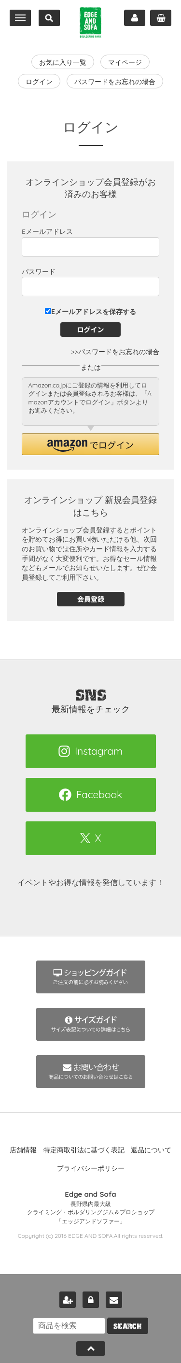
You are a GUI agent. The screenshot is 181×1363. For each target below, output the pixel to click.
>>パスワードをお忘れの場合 (115, 351)
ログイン (39, 81)
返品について (151, 1150)
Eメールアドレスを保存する (90, 311)
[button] (90, 444)
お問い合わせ (114, 1299)
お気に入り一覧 (62, 62)
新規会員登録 (67, 1299)
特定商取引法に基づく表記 (84, 1150)
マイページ (134, 18)
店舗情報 (23, 1150)
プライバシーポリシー (91, 1168)
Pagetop (90, 1348)
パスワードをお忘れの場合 (114, 81)
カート (160, 18)
